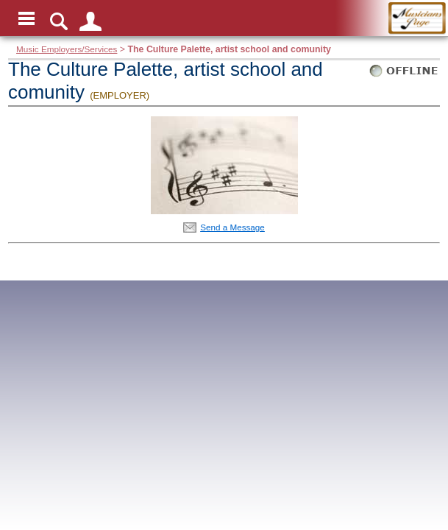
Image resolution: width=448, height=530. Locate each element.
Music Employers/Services (66, 49)
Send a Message (232, 227)
